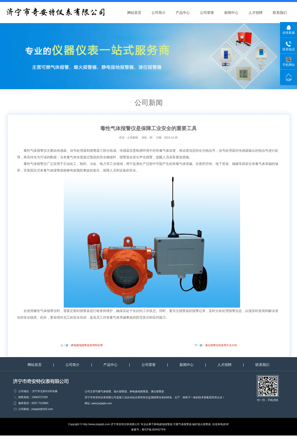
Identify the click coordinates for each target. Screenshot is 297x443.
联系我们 (284, 13)
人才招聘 (259, 13)
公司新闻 (134, 137)
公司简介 (162, 13)
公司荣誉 (211, 13)
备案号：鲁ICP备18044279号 (148, 429)
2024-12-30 (170, 137)
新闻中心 (235, 13)
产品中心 (187, 13)
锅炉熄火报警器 (201, 424)
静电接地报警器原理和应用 (87, 345)
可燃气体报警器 (182, 424)
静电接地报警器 (163, 424)
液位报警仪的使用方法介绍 (221, 345)
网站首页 (138, 13)
